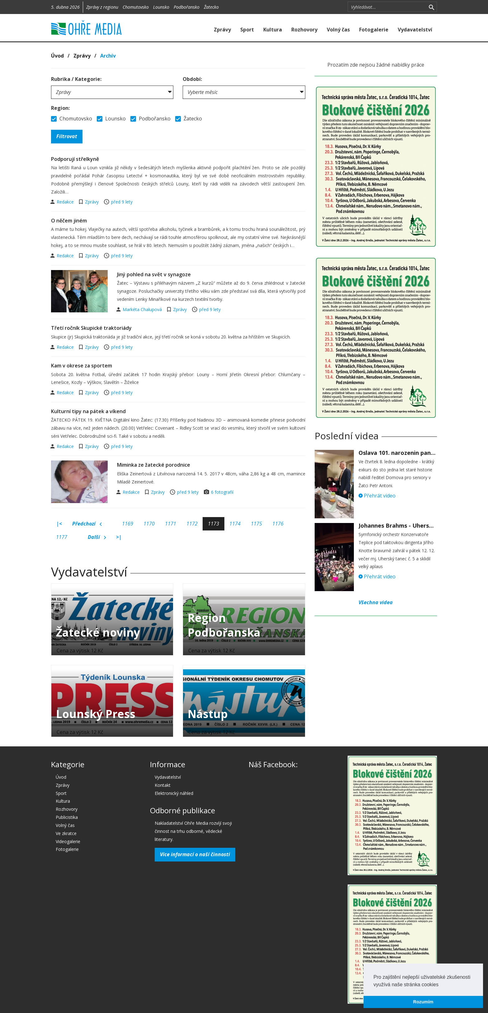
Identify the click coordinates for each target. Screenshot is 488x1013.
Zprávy (222, 29)
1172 (192, 523)
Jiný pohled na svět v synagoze (154, 274)
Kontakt (163, 785)
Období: (192, 79)
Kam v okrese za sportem (81, 365)
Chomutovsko (136, 7)
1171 (170, 523)
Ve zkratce (66, 833)
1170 (149, 523)
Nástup (208, 714)
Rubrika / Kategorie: (76, 79)
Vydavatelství (415, 29)
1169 (127, 523)
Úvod (57, 55)
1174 (235, 523)
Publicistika (67, 817)
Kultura (272, 29)
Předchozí (87, 524)
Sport (247, 29)
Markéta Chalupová (143, 309)
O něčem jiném (69, 220)
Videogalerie (68, 841)
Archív (108, 55)
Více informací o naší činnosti (195, 854)
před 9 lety (122, 202)
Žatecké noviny (98, 632)
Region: (60, 108)
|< (59, 523)
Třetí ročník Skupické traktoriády (91, 327)
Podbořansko (186, 7)
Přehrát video (377, 495)
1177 (61, 537)
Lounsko (161, 7)
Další (97, 537)
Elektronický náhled (174, 793)
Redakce (66, 202)
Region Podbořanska (224, 625)
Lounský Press (95, 714)
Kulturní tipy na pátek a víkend (88, 411)
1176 (278, 523)
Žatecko (211, 7)
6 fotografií (222, 492)
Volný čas (338, 29)
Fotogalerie (373, 29)
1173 (213, 523)
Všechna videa (376, 602)
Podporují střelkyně (75, 159)
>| (119, 537)
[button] (441, 985)
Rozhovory (304, 29)
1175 (256, 523)
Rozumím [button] (423, 1001)
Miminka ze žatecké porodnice (153, 464)
